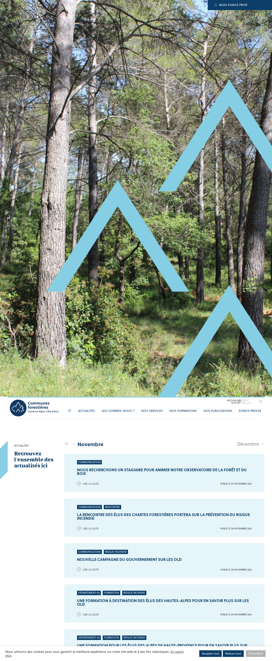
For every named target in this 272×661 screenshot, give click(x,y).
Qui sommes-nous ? (118, 411)
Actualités (86, 411)
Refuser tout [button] (233, 653)
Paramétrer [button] (255, 653)
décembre (250, 444)
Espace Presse (250, 411)
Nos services (152, 411)
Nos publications (218, 411)
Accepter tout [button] (210, 653)
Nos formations (183, 411)
